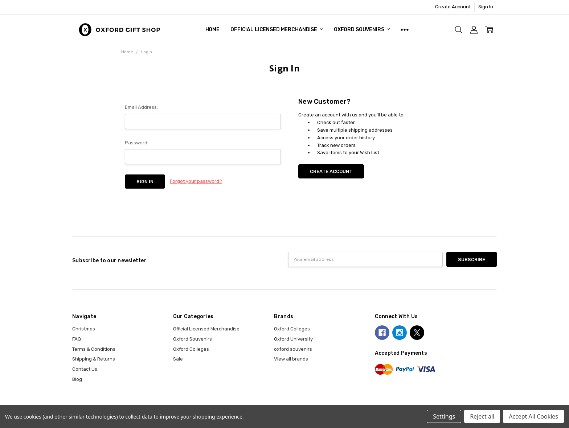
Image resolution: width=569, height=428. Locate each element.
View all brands (291, 359)
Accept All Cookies (533, 416)
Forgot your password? (196, 181)
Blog (77, 379)
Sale (178, 359)
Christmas (83, 329)
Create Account (453, 6)
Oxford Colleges (191, 349)
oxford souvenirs (293, 349)
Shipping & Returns (93, 359)
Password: (136, 142)
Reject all (482, 416)
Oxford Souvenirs (362, 29)
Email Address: (141, 107)
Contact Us (84, 369)
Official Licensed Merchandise (276, 29)
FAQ (76, 339)
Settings (444, 416)
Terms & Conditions (93, 349)
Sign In (485, 6)
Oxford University (293, 339)
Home (212, 29)
